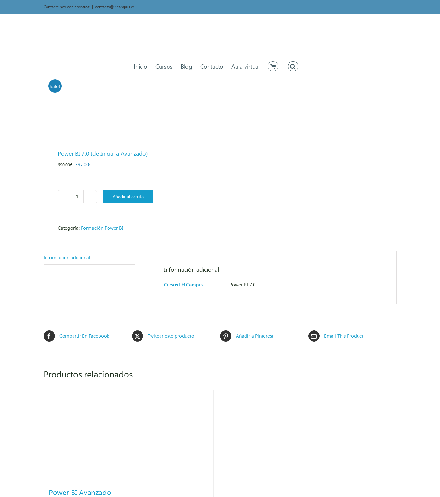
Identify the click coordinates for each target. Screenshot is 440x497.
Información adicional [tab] (67, 257)
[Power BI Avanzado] (128, 435)
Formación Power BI (102, 228)
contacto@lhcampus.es (114, 6)
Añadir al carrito (128, 197)
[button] (293, 66)
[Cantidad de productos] (77, 196)
